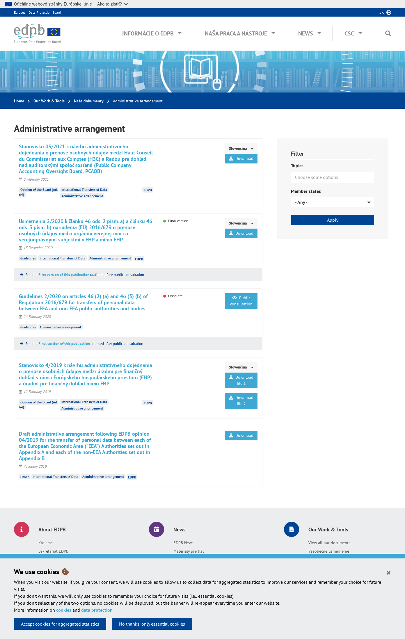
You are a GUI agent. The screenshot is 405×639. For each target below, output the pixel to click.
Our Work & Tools (49, 101)
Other (24, 476)
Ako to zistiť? (112, 3)
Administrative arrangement (82, 196)
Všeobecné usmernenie (328, 551)
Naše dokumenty (89, 101)
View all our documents (329, 542)
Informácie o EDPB (148, 33)
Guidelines (28, 258)
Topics (297, 165)
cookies (63, 610)
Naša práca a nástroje (236, 33)
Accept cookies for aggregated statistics (60, 624)
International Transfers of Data (84, 189)
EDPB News (183, 542)
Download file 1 (241, 380)
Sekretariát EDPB (53, 551)
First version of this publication (63, 274)
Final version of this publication (64, 343)
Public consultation (241, 301)
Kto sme (45, 542)
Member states (306, 191)
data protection (97, 610)
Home (19, 101)
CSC (349, 33)
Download (241, 158)
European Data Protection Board (37, 12)
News (305, 33)
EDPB (148, 190)
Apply (332, 220)
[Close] (388, 572)
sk (381, 12)
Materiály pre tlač (188, 551)
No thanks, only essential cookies (152, 624)
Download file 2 (241, 400)
